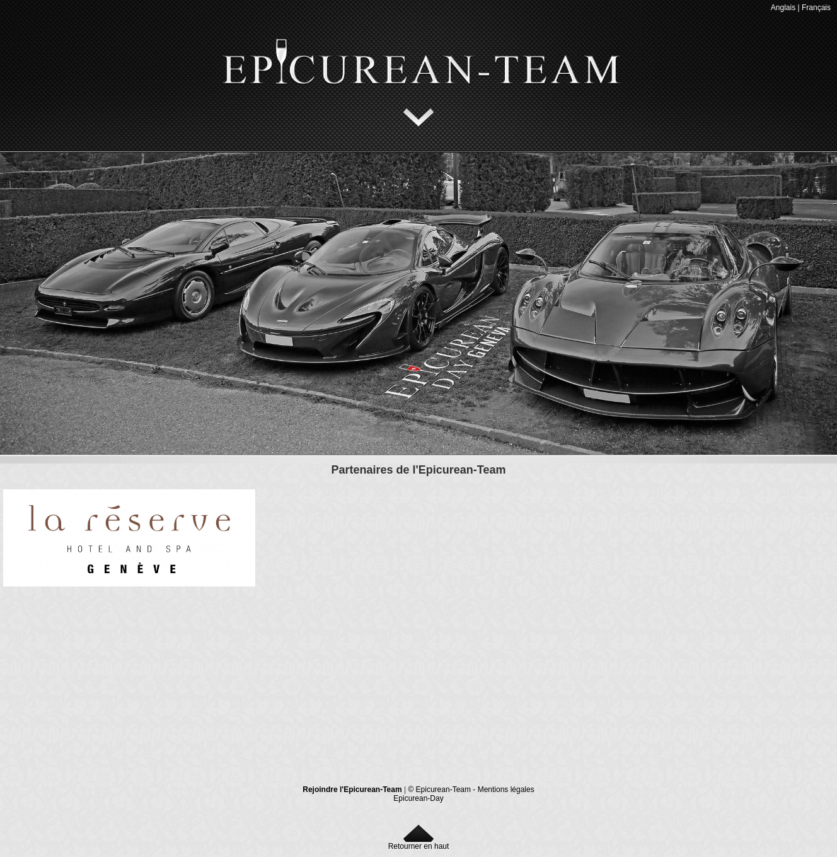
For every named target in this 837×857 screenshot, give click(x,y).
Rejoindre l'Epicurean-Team (352, 789)
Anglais (783, 7)
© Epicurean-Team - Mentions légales (471, 789)
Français (816, 7)
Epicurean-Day (418, 798)
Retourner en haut (418, 843)
